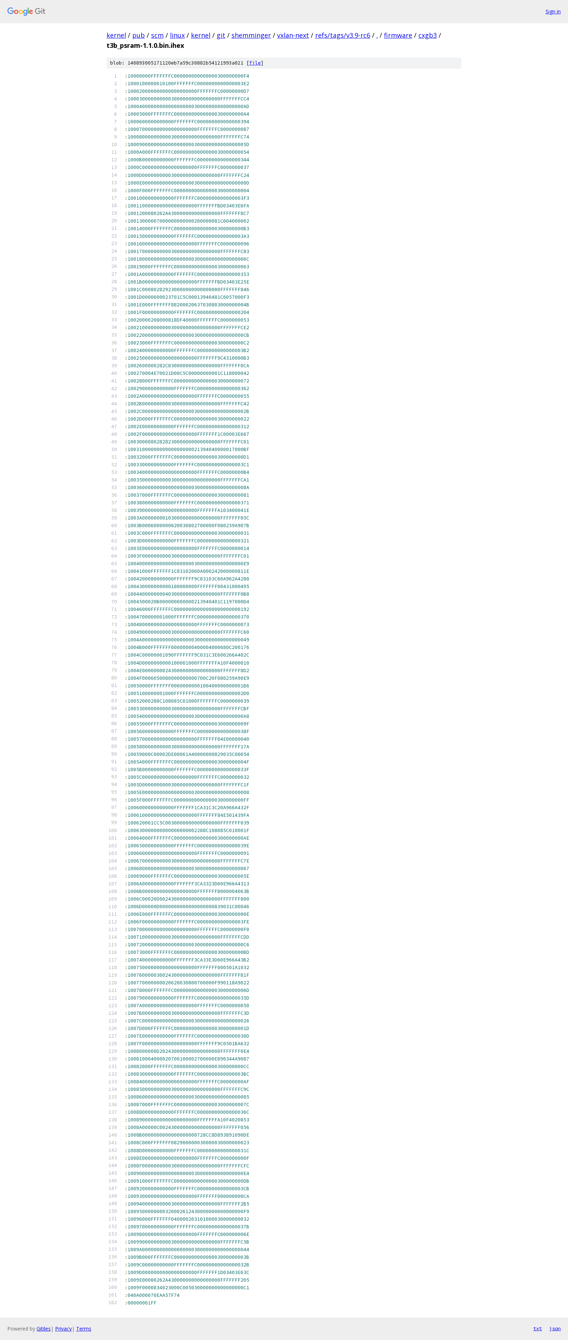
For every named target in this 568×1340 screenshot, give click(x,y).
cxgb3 (427, 35)
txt (537, 1328)
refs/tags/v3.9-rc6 (342, 35)
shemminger (251, 35)
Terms (83, 1328)
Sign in (553, 11)
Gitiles (44, 1328)
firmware (398, 35)
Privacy (63, 1328)
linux (177, 35)
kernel (116, 35)
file (255, 63)
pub (138, 35)
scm (157, 35)
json (555, 1328)
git (221, 35)
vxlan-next (293, 35)
